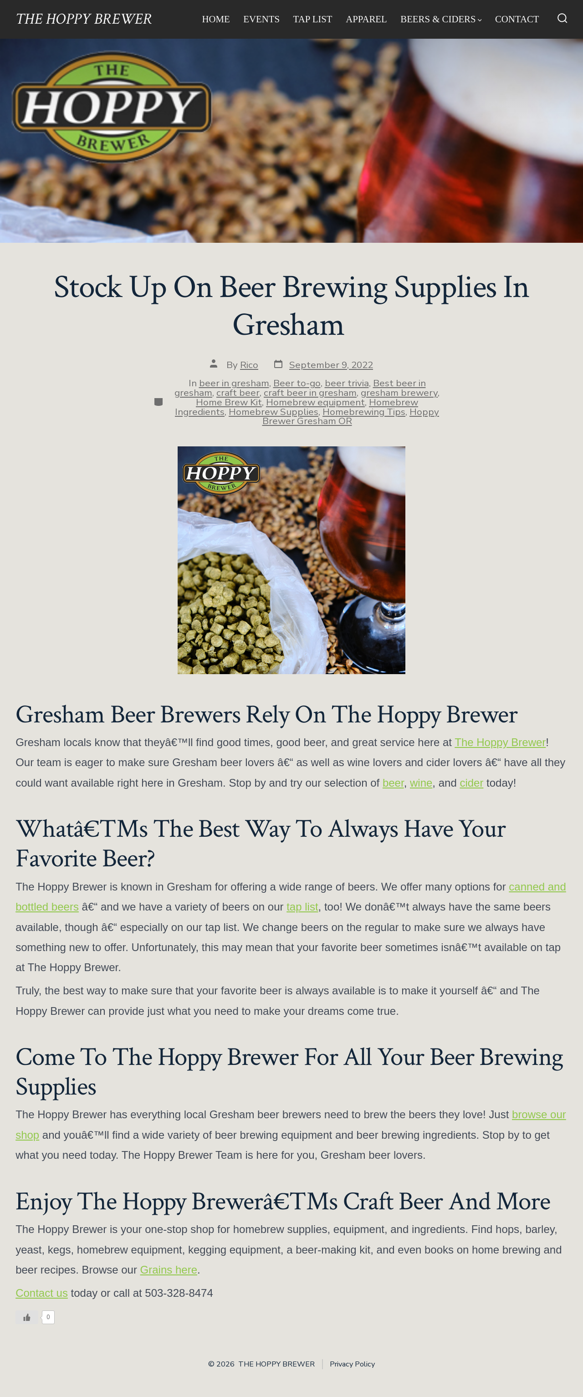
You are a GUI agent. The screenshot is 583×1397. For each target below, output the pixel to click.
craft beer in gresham (310, 392)
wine (421, 783)
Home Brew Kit (229, 402)
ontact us (45, 1293)
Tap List (312, 19)
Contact (517, 19)
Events (261, 19)
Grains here (168, 1270)
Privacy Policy (352, 1364)
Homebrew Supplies (273, 411)
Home (216, 19)
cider (471, 783)
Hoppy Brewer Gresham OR (351, 416)
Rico (249, 364)
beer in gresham (234, 383)
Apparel (366, 19)
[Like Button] (26, 1317)
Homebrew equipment (315, 402)
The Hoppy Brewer (500, 742)
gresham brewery (399, 392)
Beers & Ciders (440, 19)
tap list (302, 907)
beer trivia (347, 383)
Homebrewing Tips (363, 411)
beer (393, 783)
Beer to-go (297, 383)
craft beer (238, 392)
